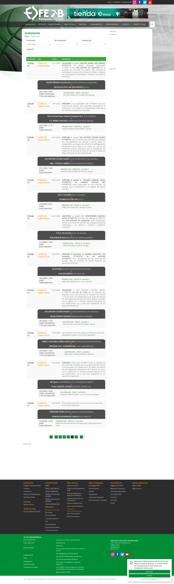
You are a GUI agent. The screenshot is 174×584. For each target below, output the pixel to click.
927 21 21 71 (114, 549)
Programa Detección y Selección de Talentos (74, 494)
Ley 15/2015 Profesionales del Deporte (68, 556)
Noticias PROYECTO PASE (32, 512)
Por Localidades (50, 515)
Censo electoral (29, 543)
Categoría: (30, 49)
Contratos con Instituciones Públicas (68, 540)
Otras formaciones (73, 516)
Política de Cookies (73, 579)
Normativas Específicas (118, 491)
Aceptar (149, 576)
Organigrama (93, 494)
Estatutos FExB (28, 548)
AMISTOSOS (49, 507)
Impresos (113, 497)
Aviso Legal (27, 579)
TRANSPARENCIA (112, 24)
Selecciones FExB (72, 486)
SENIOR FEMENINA (51, 491)
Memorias (59, 546)
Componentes (28, 555)
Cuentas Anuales (29, 564)
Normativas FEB (115, 494)
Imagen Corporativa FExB (32, 486)
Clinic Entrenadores (73, 513)
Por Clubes (48, 512)
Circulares (113, 500)
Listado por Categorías (96, 497)
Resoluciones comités (63, 572)
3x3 (46, 522)
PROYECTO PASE (140, 24)
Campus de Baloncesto (74, 503)
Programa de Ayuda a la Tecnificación (75, 499)
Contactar (117, 2)
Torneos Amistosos (51, 530)
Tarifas (112, 503)
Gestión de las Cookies (88, 579)
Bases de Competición (117, 488)
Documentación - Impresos (98, 500)
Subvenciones (60, 543)
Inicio (109, 2)
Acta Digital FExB (94, 486)
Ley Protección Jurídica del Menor (67, 559)
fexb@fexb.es (114, 547)
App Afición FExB (29, 497)
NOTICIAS (42, 24)
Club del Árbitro (94, 488)
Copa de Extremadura (52, 527)
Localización (127, 2)
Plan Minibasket (50, 524)
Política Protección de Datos (56, 579)
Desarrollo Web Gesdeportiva (107, 579)
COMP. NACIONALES (52, 488)
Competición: (87, 40)
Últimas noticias (29, 504)
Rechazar (149, 571)
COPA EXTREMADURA (52, 504)
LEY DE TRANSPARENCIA (32, 537)
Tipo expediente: (60, 40)
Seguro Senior (136, 488)
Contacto (27, 488)
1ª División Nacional (51, 519)
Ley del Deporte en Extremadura (67, 553)
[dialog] (149, 570)
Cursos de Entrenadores (75, 506)
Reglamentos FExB (116, 486)
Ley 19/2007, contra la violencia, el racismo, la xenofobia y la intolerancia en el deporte (70, 568)
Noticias (91, 491)
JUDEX (47, 486)
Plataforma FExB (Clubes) (32, 494)
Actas (25, 558)
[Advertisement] (66, 460)
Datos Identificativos (39, 579)
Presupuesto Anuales (31, 567)
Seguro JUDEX (136, 486)
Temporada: (30, 40)
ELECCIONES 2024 (29, 540)
